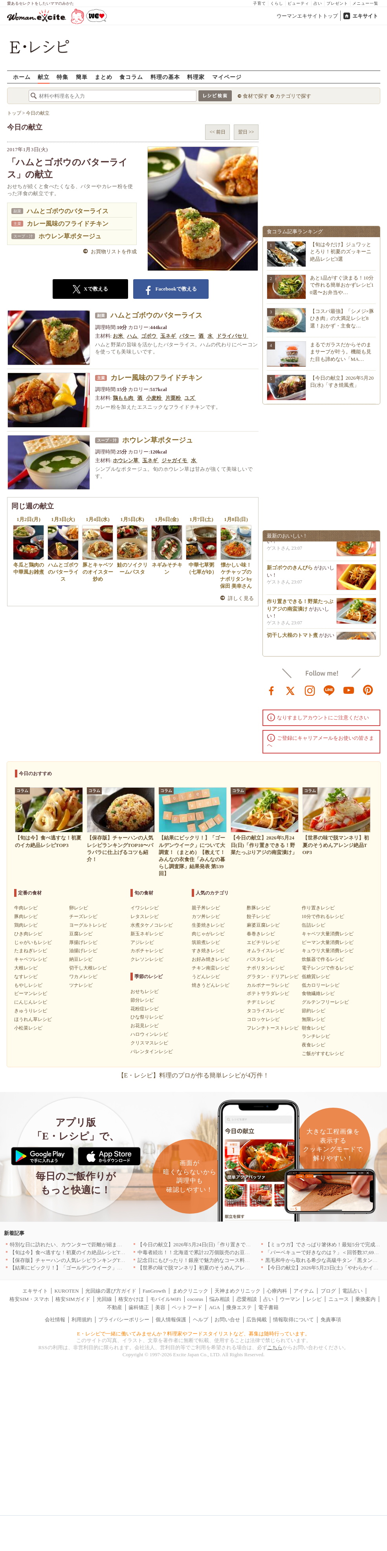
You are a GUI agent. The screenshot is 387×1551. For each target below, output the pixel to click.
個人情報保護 (171, 1319)
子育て (259, 3)
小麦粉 (154, 398)
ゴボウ (149, 336)
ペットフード (187, 1307)
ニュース (338, 1299)
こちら (274, 1347)
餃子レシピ (258, 916)
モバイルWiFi (165, 1299)
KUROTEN (66, 1291)
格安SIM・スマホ (29, 1299)
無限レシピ (313, 1019)
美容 (160, 1307)
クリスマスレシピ (149, 1043)
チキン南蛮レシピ (210, 968)
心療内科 (277, 1291)
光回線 (104, 1299)
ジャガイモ (174, 460)
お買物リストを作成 (114, 251)
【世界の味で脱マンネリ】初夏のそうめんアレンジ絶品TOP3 (207, 1268)
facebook (271, 690)
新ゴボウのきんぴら (290, 571)
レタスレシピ (144, 916)
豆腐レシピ (81, 933)
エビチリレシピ (263, 942)
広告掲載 (256, 1319)
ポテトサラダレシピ (268, 993)
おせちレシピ (144, 991)
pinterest (368, 690)
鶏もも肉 (123, 398)
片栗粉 (173, 398)
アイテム (303, 1291)
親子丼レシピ (206, 908)
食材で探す (255, 96)
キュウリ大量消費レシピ (328, 950)
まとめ (103, 76)
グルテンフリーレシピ (325, 1002)
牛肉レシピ (26, 908)
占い (318, 3)
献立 (44, 76)
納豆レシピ (81, 959)
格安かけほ (131, 1299)
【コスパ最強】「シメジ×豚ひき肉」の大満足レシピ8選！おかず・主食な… (342, 318)
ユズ (190, 398)
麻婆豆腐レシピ (263, 925)
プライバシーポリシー (123, 1319)
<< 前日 (217, 132)
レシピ (314, 1299)
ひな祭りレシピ (146, 1017)
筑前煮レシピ (206, 942)
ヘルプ (200, 1319)
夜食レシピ (313, 1045)
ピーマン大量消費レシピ (328, 942)
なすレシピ (26, 976)
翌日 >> (246, 132)
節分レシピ (142, 1000)
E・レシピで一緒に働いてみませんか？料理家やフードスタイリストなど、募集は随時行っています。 (193, 1334)
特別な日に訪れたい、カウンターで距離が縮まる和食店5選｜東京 (85, 1244)
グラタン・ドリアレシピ (273, 976)
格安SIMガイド (72, 1299)
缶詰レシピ (313, 925)
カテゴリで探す (293, 96)
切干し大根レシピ (88, 968)
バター (187, 336)
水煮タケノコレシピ (151, 925)
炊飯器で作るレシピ (323, 959)
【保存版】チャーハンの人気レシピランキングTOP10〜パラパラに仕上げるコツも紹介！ (111, 1260)
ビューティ (298, 3)
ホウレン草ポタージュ (70, 236)
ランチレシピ (316, 1036)
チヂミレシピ (261, 1002)
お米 (118, 336)
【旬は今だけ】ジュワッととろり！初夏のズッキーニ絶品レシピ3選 (340, 251)
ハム (132, 336)
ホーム (22, 76)
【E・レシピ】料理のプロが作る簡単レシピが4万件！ (194, 1075)
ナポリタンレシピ (265, 968)
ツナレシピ (81, 985)
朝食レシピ (313, 1028)
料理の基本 (165, 76)
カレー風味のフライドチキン (67, 223)
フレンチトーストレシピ (273, 1028)
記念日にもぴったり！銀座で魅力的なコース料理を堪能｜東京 (209, 1260)
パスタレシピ (261, 959)
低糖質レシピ (316, 976)
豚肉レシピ (26, 916)
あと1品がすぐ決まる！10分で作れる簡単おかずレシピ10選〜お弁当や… (342, 285)
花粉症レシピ (144, 1008)
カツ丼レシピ (206, 916)
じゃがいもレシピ (33, 942)
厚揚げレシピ (83, 942)
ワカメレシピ (83, 976)
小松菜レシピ (28, 1028)
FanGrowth (154, 1291)
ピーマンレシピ (30, 993)
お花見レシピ (144, 1025)
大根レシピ (26, 968)
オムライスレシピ (265, 950)
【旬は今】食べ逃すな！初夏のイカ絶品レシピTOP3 (69, 1252)
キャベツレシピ (30, 959)
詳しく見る (241, 598)
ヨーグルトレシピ (88, 925)
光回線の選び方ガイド (110, 1291)
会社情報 (55, 1319)
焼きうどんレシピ (210, 985)
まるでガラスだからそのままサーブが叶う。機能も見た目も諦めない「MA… (340, 352)
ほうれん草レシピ (33, 1019)
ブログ (328, 1291)
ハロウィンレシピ (149, 1034)
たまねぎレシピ (30, 950)
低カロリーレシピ (320, 985)
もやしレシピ (28, 985)
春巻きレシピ (261, 933)
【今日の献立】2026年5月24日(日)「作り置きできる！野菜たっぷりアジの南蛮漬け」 (235, 1244)
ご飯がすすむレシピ (323, 1053)
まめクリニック (190, 1291)
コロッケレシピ (263, 1019)
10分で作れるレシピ (323, 916)
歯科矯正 (138, 1307)
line (329, 690)
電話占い (352, 1291)
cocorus (195, 1299)
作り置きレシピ (318, 908)
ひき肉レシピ (28, 933)
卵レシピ (78, 908)
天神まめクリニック (237, 1291)
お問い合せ (227, 1319)
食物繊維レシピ (318, 993)
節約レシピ (313, 1010)
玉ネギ (168, 336)
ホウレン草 (126, 460)
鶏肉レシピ (26, 925)
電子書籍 (268, 1307)
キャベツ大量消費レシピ (328, 933)
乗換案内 (365, 1299)
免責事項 (331, 1319)
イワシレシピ (144, 908)
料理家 (196, 76)
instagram (310, 690)
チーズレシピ (83, 916)
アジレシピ (142, 942)
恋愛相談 (247, 1299)
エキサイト (365, 16)
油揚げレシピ (83, 950)
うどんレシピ (206, 976)
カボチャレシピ (146, 950)
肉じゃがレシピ (208, 933)
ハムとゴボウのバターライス (67, 211)
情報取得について (293, 1319)
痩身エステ (239, 1307)
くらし (276, 3)
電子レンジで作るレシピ (328, 968)
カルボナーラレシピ (268, 985)
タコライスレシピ (265, 1010)
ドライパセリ (232, 336)
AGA (214, 1307)
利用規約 (82, 1319)
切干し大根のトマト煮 (292, 639)
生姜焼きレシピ (208, 925)
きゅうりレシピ (30, 1010)
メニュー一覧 (365, 3)
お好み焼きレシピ (210, 959)
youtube (349, 690)
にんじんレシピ (30, 1002)
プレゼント (337, 3)
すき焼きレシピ (208, 950)
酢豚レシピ (258, 908)
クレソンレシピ (146, 959)
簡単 (82, 76)
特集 (62, 76)
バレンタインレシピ (151, 1051)
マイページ (227, 76)
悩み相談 (219, 1299)
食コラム (131, 76)
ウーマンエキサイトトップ (307, 16)
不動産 (114, 1307)
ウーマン (290, 1299)
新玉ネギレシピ (146, 933)
